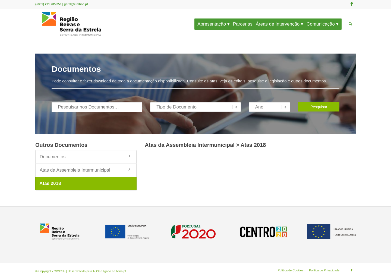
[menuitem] (215, 24)
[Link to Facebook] (352, 4)
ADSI (96, 271)
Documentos (52, 156)
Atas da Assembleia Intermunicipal (75, 170)
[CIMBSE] (71, 24)
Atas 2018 (50, 183)
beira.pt (121, 271)
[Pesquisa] (350, 24)
